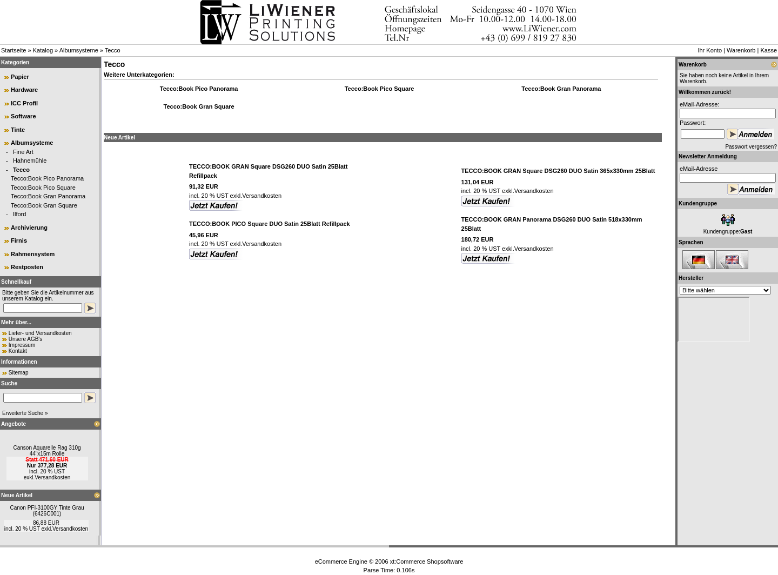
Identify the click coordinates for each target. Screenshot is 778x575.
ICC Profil (24, 103)
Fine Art (23, 152)
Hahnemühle (29, 160)
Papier (20, 76)
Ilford (19, 214)
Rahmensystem (33, 254)
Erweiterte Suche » (25, 413)
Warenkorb (741, 50)
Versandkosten (52, 477)
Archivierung (29, 227)
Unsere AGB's (26, 339)
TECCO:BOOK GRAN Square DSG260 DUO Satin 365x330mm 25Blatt (558, 171)
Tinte (18, 129)
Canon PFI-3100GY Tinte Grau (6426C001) (47, 511)
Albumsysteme (78, 50)
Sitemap (19, 373)
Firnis (19, 240)
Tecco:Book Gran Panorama (48, 196)
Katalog (43, 50)
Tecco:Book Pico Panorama (47, 178)
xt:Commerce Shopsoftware (427, 561)
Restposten (27, 267)
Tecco (112, 50)
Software (23, 116)
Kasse (768, 50)
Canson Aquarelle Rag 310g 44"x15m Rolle (47, 451)
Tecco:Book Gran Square (44, 205)
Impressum (22, 345)
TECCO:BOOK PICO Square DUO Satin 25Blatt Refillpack (269, 223)
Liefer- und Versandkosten (40, 333)
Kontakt (18, 351)
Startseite (13, 50)
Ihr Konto (709, 50)
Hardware (24, 89)
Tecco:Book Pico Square (43, 187)
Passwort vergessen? (751, 147)
